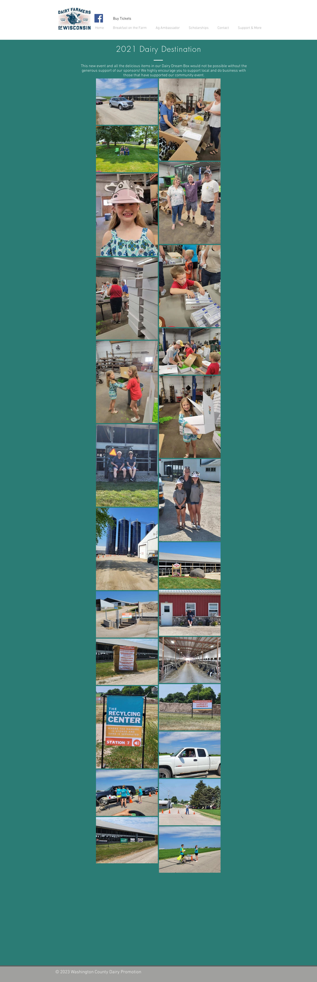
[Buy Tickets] (122, 18)
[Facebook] (98, 18)
